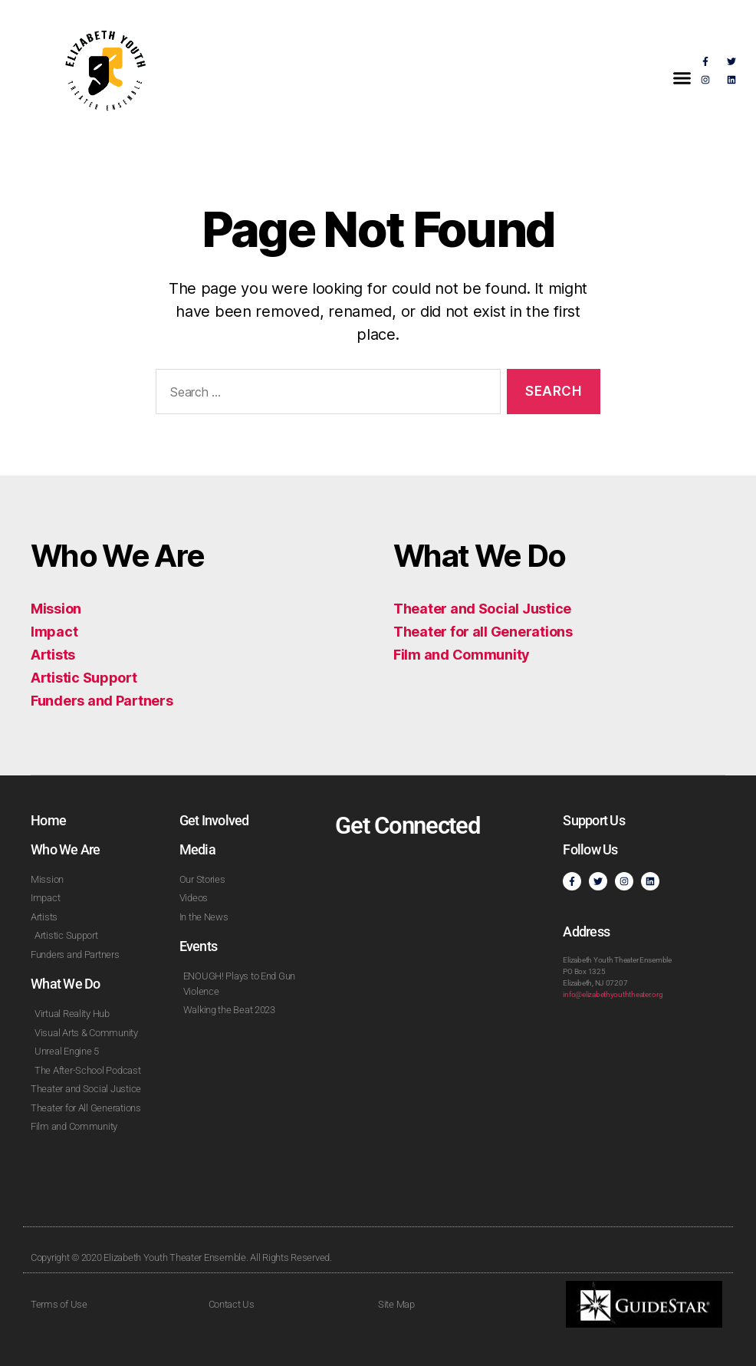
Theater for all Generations (483, 632)
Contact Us (232, 1304)
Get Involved (214, 820)
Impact (54, 632)
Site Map (396, 1304)
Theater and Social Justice (482, 609)
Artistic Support (84, 678)
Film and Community (461, 655)
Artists (53, 655)
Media (197, 849)
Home (48, 820)
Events (198, 946)
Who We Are (65, 849)
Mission (56, 609)
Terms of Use (59, 1304)
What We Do (65, 984)
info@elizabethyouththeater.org (612, 994)
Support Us (594, 820)
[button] (682, 78)
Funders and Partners (102, 701)
